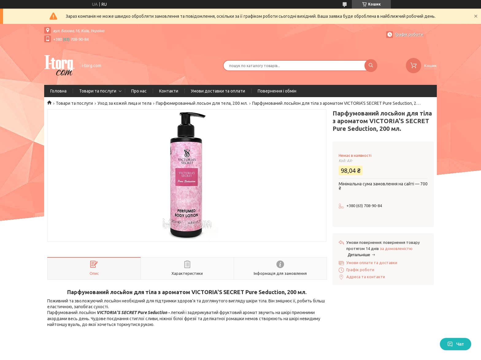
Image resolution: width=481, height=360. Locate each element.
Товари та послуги (97, 91)
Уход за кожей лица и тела (125, 103)
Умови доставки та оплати (218, 91)
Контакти (168, 91)
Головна (58, 91)
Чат (455, 344)
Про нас (139, 91)
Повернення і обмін (277, 91)
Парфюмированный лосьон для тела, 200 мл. (202, 103)
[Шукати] (370, 65)
